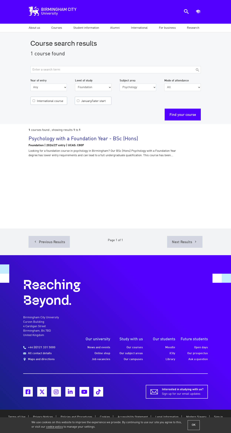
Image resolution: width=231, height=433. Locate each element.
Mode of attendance (176, 80)
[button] (34, 28)
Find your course (182, 115)
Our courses (135, 347)
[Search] (197, 70)
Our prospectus (197, 353)
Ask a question (198, 359)
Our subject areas (131, 353)
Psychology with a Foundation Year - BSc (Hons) (83, 139)
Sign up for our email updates (182, 391)
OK (194, 425)
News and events (98, 347)
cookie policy (54, 426)
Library (170, 359)
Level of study (83, 80)
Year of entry (38, 80)
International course (50, 101)
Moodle (170, 347)
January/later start (93, 101)
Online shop (102, 353)
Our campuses (133, 359)
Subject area (127, 80)
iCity (172, 353)
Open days (201, 347)
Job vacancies (101, 359)
